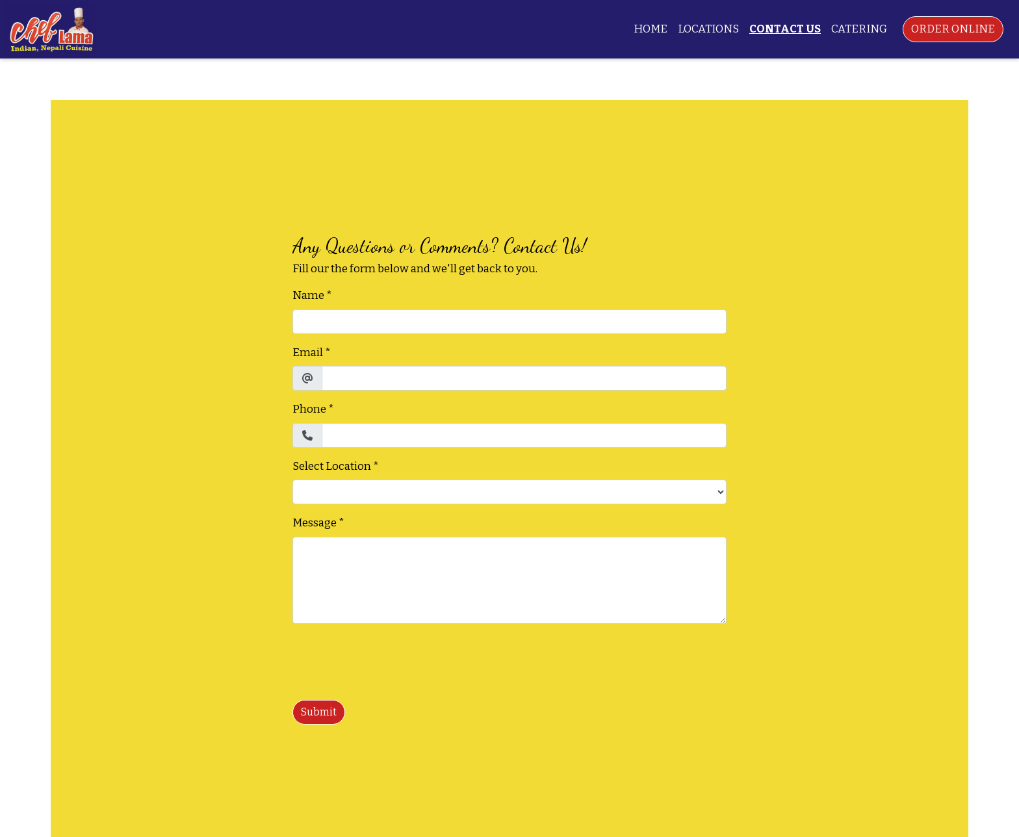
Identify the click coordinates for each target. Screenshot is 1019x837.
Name (308, 295)
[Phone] (524, 435)
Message (314, 523)
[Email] (524, 378)
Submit (319, 712)
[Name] (509, 321)
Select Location (331, 466)
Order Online (953, 29)
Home (650, 29)
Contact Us (785, 29)
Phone (309, 409)
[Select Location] (509, 492)
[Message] (509, 580)
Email (307, 352)
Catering (859, 29)
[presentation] (391, 659)
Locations (708, 29)
